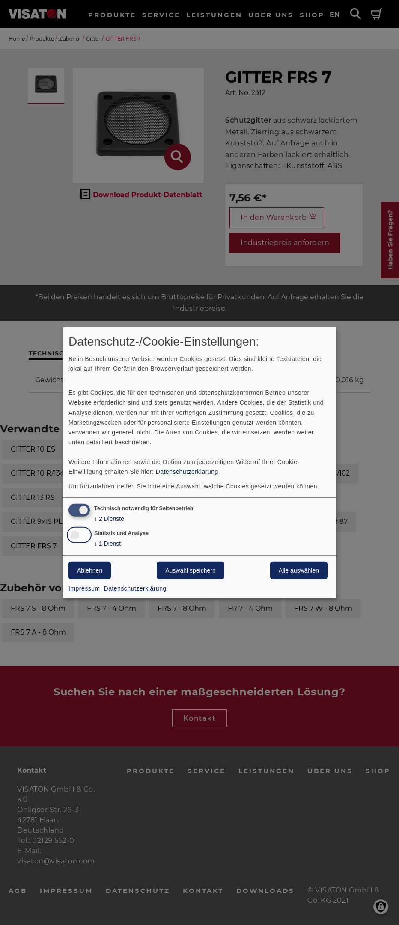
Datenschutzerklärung (187, 471)
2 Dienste (109, 519)
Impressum (84, 588)
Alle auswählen (299, 570)
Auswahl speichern (190, 570)
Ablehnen (89, 570)
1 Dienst (107, 544)
